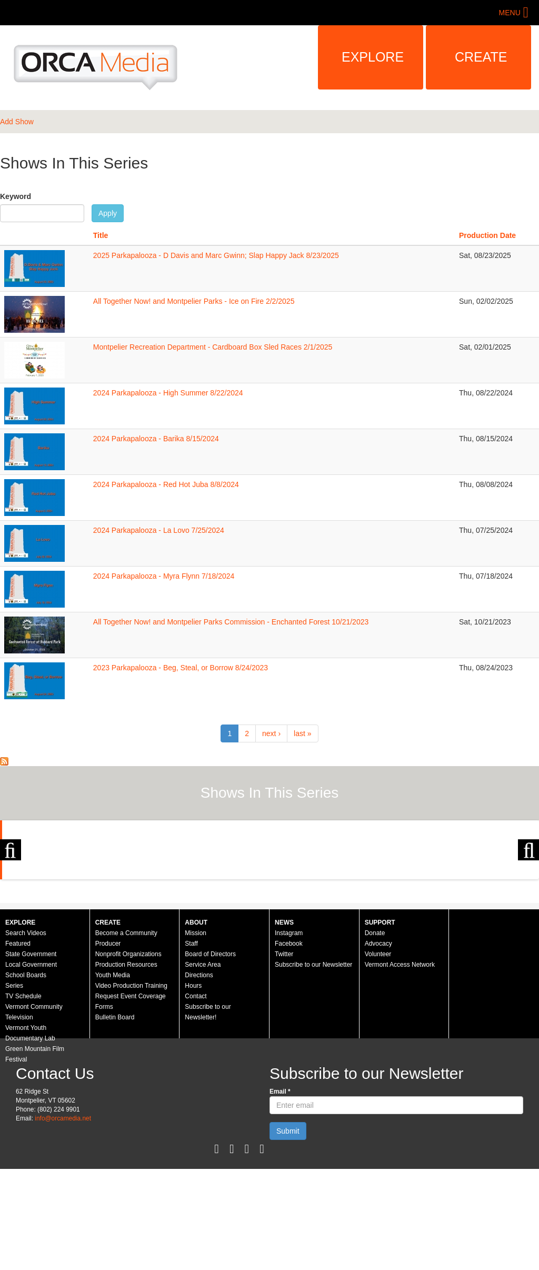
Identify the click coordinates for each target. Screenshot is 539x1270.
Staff (191, 1044)
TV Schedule (23, 1097)
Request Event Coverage (130, 1097)
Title (100, 235)
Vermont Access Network (400, 1065)
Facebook (289, 1044)
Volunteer (378, 1055)
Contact (195, 1097)
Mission (195, 1034)
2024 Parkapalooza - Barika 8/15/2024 (156, 438)
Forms (104, 1108)
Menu (510, 12)
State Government (30, 1055)
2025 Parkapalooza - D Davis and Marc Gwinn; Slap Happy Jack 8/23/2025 (216, 255)
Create (481, 56)
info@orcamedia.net (63, 1219)
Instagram (289, 1034)
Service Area (203, 1065)
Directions (199, 1076)
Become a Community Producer (126, 1039)
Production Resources (126, 1065)
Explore (373, 56)
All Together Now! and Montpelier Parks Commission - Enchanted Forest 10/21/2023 (230, 622)
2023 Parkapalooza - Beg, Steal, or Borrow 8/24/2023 (180, 667)
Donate (375, 1034)
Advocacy (378, 1044)
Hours (193, 1086)
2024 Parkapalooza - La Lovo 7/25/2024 (158, 530)
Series (14, 1086)
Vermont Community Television (34, 1113)
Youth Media (112, 1076)
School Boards (25, 1076)
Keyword (15, 196)
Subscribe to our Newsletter (313, 1065)
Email (280, 1192)
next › (271, 733)
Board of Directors (210, 1055)
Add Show (17, 121)
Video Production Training (131, 1086)
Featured (18, 1044)
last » (302, 733)
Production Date (487, 235)
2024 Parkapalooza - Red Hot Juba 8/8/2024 (166, 484)
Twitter (284, 1055)
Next (528, 900)
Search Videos (25, 1034)
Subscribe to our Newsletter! (208, 1113)
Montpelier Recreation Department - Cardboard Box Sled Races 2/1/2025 (212, 347)
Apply (107, 213)
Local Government (31, 1065)
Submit (288, 1232)
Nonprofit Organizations (128, 1055)
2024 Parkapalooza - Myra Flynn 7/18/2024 (164, 576)
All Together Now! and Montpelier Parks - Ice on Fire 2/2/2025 (194, 301)
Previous (10, 900)
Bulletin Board (115, 1118)
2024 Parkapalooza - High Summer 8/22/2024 (168, 393)
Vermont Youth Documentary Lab (30, 1134)
